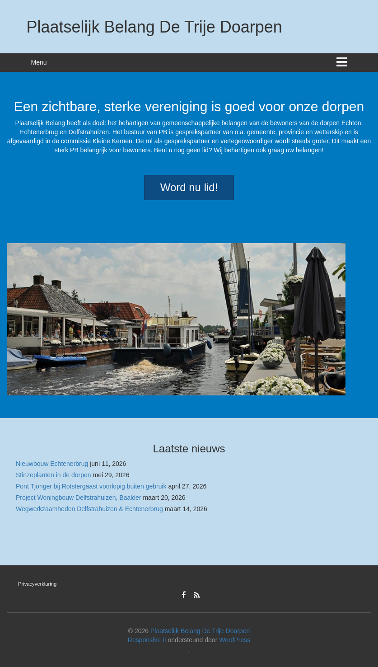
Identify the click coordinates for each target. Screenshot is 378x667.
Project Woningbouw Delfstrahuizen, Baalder (78, 497)
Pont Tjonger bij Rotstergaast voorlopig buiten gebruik (91, 486)
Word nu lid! (189, 187)
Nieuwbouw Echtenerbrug (52, 463)
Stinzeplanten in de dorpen (53, 475)
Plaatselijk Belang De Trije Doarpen (154, 27)
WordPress (234, 640)
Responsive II (147, 640)
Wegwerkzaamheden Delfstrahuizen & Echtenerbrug (89, 508)
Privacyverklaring (37, 584)
